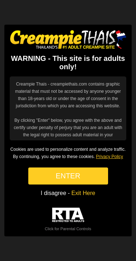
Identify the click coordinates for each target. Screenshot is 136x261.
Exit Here (83, 193)
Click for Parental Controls (68, 219)
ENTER (68, 176)
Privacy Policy (109, 156)
